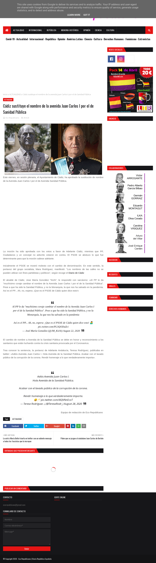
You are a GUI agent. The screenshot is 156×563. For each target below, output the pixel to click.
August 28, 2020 (73, 403)
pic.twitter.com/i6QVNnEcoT (57, 400)
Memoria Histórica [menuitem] (70, 30)
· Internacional (36, 39)
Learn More (73, 15)
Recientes (113, 274)
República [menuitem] (51, 30)
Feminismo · (132, 39)
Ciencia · (89, 39)
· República (50, 39)
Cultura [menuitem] (110, 30)
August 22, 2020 (71, 330)
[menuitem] (7, 30)
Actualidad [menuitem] (18, 30)
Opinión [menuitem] (86, 30)
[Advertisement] (53, 68)
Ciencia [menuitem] (98, 30)
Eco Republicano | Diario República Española (34, 559)
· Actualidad (21, 39)
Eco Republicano (12, 118)
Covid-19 (10, 39)
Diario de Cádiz (76, 273)
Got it (86, 15)
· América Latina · (75, 39)
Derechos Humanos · (115, 39)
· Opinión (61, 39)
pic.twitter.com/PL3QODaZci (53, 326)
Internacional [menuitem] (35, 30)
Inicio (5, 94)
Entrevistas (144, 39)
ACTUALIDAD (15, 94)
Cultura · (99, 39)
